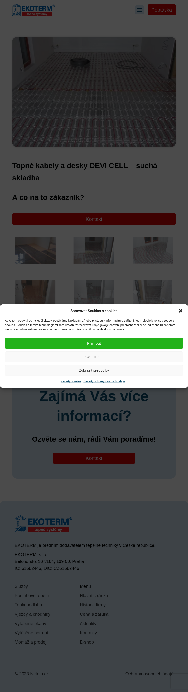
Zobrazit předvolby (94, 370)
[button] (180, 310)
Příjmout (94, 343)
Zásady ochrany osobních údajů (104, 381)
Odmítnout (94, 356)
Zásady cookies (71, 381)
